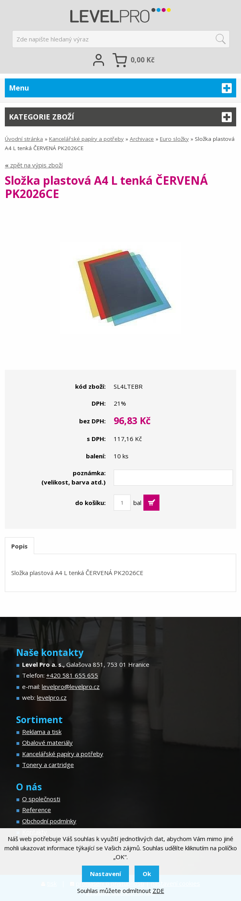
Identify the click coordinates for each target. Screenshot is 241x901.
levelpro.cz (52, 697)
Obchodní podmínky (49, 821)
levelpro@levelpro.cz (71, 686)
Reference (36, 810)
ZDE (158, 891)
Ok (147, 874)
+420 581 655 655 (72, 675)
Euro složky (174, 138)
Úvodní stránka (24, 138)
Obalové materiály (47, 742)
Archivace (142, 138)
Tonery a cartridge (48, 765)
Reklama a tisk (41, 732)
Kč (143, 59)
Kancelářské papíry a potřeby (86, 138)
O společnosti (41, 799)
